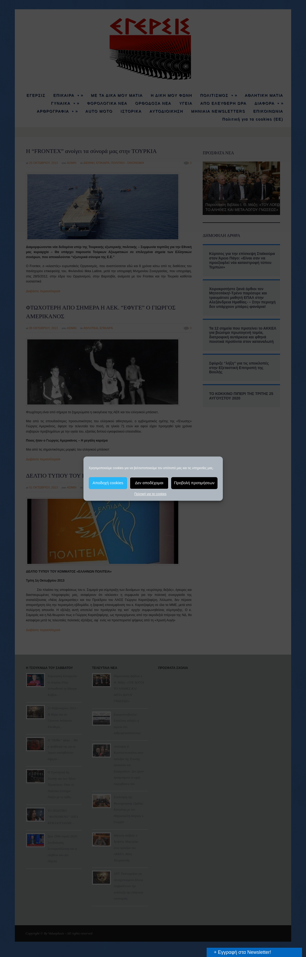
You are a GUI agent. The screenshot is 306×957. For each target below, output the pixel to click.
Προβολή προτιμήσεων (194, 482)
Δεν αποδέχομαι (149, 482)
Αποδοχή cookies (107, 482)
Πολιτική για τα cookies (150, 494)
